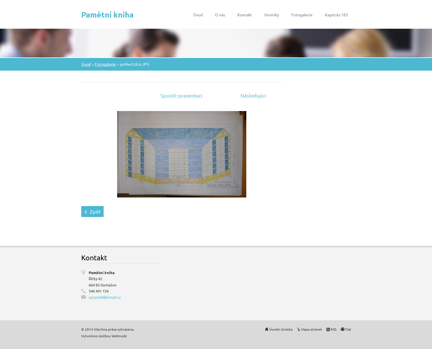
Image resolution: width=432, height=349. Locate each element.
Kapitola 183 (336, 14)
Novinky (271, 14)
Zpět (95, 211)
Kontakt (244, 14)
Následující (253, 95)
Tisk (348, 329)
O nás (220, 14)
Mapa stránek (311, 329)
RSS (333, 329)
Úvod (198, 14)
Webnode (119, 336)
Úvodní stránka (280, 329)
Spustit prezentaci (181, 95)
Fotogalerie (302, 14)
